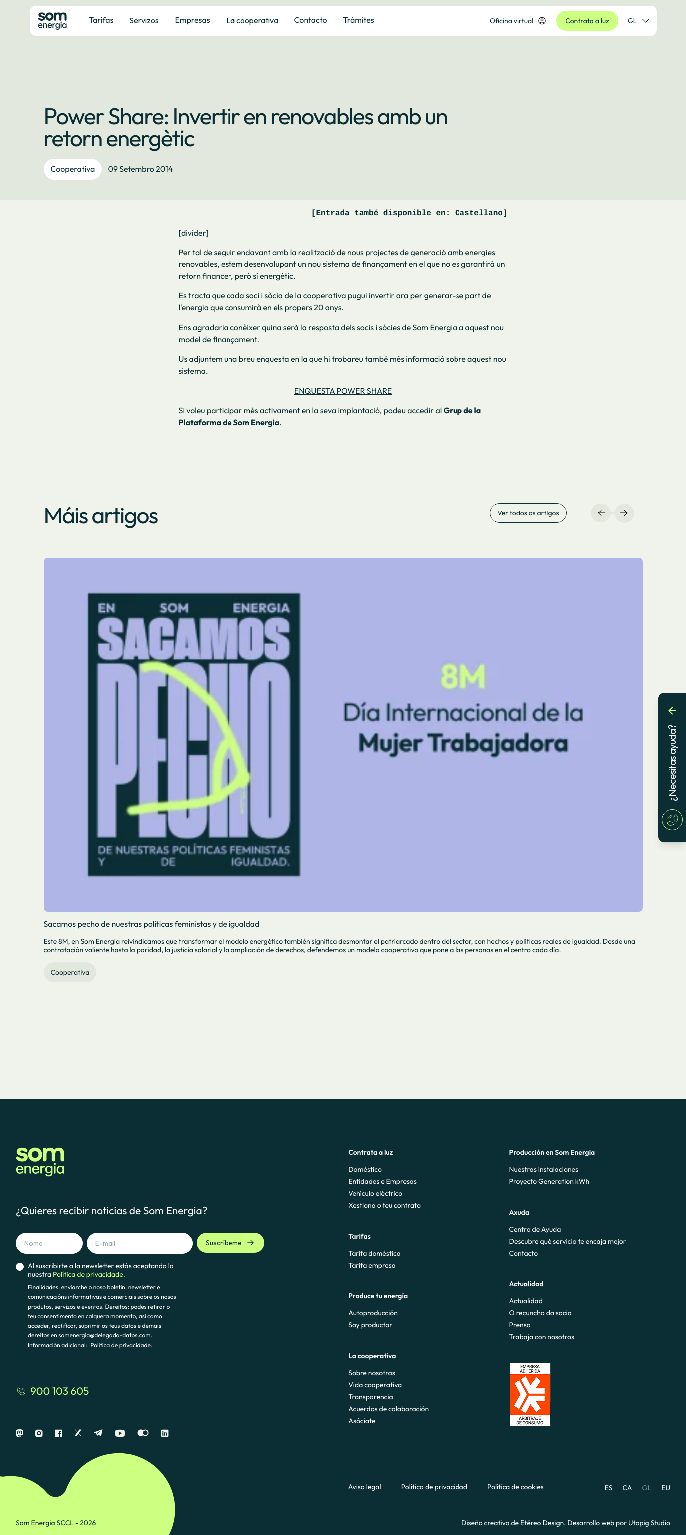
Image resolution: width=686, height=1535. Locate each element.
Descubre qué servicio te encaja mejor (567, 1241)
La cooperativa (252, 20)
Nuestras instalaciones (543, 1169)
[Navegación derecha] (624, 513)
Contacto (523, 1253)
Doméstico (365, 1169)
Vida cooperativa (375, 1384)
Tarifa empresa (372, 1265)
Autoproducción (373, 1312)
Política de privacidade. (121, 1345)
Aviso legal (364, 1487)
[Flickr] (143, 1433)
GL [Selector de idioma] (638, 21)
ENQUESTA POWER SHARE (343, 391)
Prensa (520, 1324)
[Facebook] (58, 1433)
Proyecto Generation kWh (549, 1181)
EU (665, 1487)
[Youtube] (120, 1433)
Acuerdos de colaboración (388, 1408)
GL (647, 1487)
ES (609, 1487)
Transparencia (370, 1396)
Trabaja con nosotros (541, 1336)
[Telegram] (98, 1433)
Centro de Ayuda (535, 1229)
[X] (78, 1433)
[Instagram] (39, 1433)
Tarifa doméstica (374, 1253)
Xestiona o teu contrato (384, 1205)
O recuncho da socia (540, 1312)
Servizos (144, 20)
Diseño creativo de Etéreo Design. (514, 1522)
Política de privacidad (434, 1487)
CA (627, 1487)
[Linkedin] (165, 1433)
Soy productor (370, 1324)
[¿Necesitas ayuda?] (672, 767)
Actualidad (526, 1300)
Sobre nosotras (371, 1372)
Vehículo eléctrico (375, 1193)
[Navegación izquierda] (602, 513)
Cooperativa (73, 169)
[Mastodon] (19, 1433)
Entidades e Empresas (382, 1181)
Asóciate (361, 1420)
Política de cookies (515, 1487)
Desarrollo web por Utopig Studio (618, 1522)
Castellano (479, 213)
